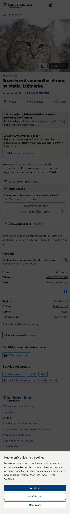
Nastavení (35, 504)
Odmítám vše (35, 496)
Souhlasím (35, 488)
